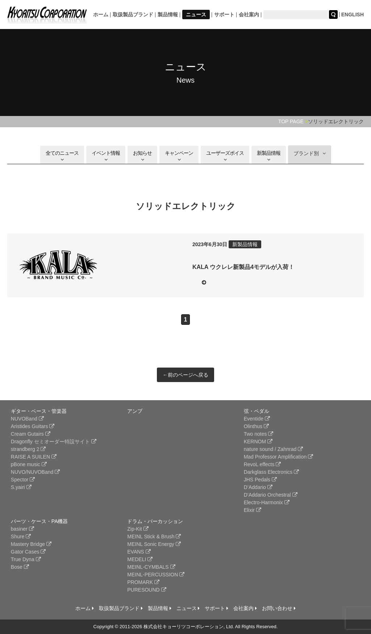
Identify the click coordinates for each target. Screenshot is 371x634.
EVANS (138, 552)
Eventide (257, 419)
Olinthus (256, 426)
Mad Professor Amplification (278, 457)
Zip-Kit (137, 529)
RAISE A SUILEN (34, 457)
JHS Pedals (260, 479)
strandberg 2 (28, 449)
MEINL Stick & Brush (154, 536)
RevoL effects (262, 464)
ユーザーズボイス (225, 156)
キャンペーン (179, 156)
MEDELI (140, 559)
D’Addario (258, 487)
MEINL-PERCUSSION (155, 574)
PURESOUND (146, 590)
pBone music (29, 464)
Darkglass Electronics (271, 472)
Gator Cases (28, 552)
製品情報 (168, 14)
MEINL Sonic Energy (153, 544)
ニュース (196, 14)
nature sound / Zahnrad (273, 449)
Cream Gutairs (30, 434)
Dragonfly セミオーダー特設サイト (53, 441)
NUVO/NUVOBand (35, 472)
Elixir (252, 510)
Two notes (259, 434)
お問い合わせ (279, 608)
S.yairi (21, 487)
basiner (22, 529)
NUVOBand (27, 419)
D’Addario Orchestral (270, 495)
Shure (21, 536)
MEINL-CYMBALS (151, 567)
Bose (20, 567)
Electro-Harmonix (266, 502)
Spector (23, 479)
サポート (224, 14)
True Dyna (26, 559)
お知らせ (142, 156)
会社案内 (249, 14)
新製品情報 (268, 156)
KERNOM (258, 441)
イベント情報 (106, 156)
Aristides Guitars (33, 426)
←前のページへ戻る (185, 375)
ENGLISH (352, 14)
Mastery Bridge (31, 544)
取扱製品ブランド (133, 14)
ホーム (100, 14)
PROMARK (143, 582)
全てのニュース (62, 156)
